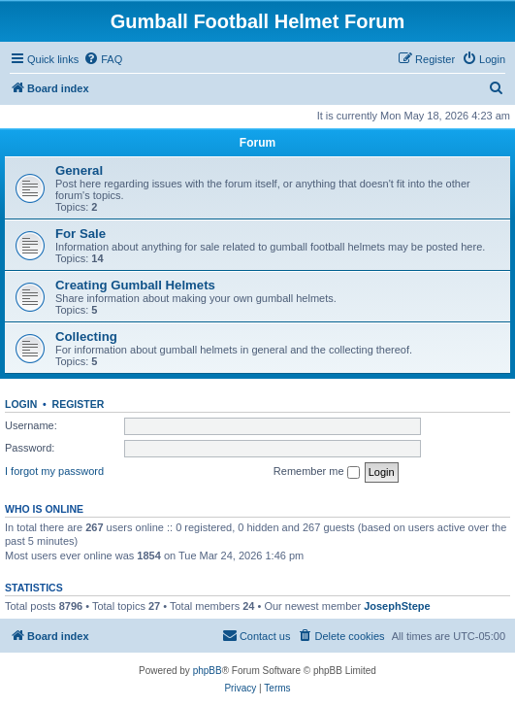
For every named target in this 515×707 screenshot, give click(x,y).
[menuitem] (102, 59)
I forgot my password (54, 471)
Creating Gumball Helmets (135, 285)
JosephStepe (397, 606)
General (79, 170)
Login (21, 404)
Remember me (317, 472)
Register (78, 404)
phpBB (207, 670)
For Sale (80, 233)
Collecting (86, 336)
